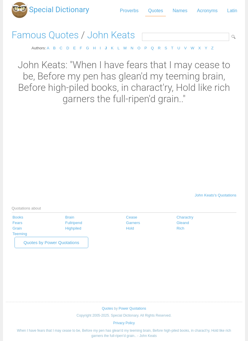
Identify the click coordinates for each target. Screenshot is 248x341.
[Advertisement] (124, 148)
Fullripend (73, 223)
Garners (133, 223)
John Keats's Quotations (215, 195)
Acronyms (207, 10)
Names (179, 10)
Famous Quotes (45, 35)
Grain (17, 228)
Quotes (155, 10)
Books (17, 217)
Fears (17, 223)
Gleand (183, 223)
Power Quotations (132, 308)
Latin (232, 10)
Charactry (185, 217)
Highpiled (73, 228)
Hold (130, 228)
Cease (131, 217)
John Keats (111, 35)
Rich (180, 228)
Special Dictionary (59, 9)
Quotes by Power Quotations (51, 242)
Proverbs (129, 10)
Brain (69, 217)
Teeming (19, 234)
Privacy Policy (124, 323)
